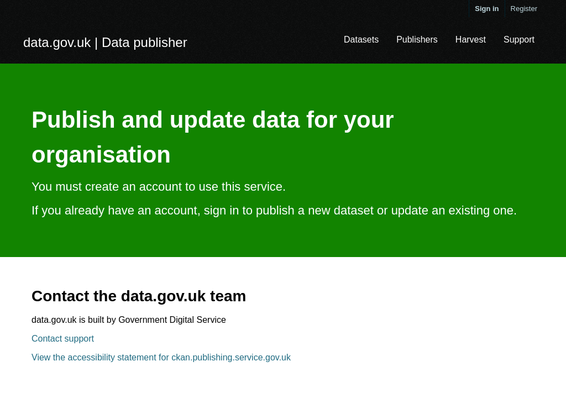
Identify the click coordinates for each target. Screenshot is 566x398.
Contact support (63, 338)
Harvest (470, 39)
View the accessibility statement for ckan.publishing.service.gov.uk (161, 357)
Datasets (361, 39)
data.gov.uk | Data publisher (105, 42)
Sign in (487, 8)
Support (519, 39)
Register (524, 8)
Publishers (417, 39)
